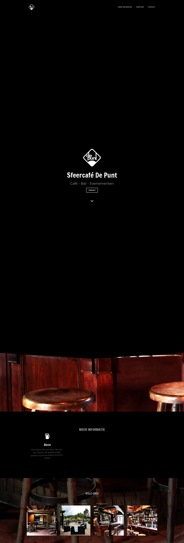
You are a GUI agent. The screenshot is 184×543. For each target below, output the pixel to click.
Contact (151, 7)
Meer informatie (125, 7)
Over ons (140, 7)
